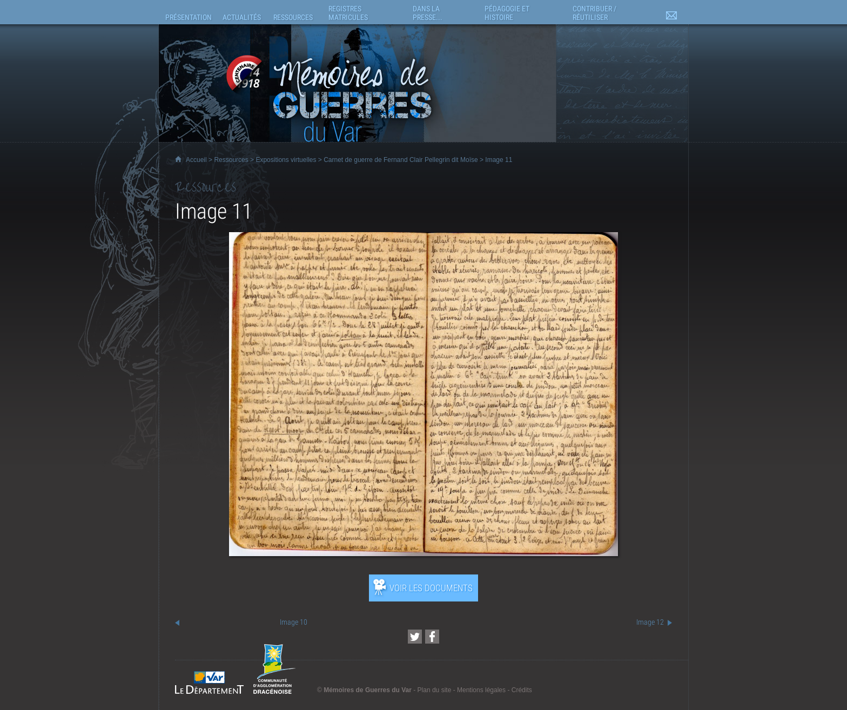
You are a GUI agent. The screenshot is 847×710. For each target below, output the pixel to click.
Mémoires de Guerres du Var (368, 690)
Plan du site (435, 690)
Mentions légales (481, 690)
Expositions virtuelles (286, 160)
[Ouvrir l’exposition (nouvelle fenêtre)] (423, 553)
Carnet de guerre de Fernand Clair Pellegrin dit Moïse (401, 160)
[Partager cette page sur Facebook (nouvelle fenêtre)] (432, 637)
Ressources (231, 160)
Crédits (522, 690)
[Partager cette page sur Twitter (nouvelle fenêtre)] (415, 637)
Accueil (196, 160)
